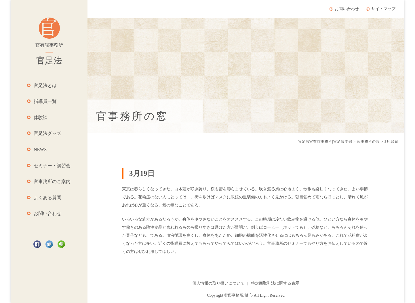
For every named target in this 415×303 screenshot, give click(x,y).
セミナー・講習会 (52, 165)
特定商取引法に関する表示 (275, 283)
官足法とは (45, 85)
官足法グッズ (47, 133)
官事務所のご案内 (52, 181)
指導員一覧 (45, 101)
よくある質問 (47, 197)
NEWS (40, 149)
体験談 (40, 117)
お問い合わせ (47, 213)
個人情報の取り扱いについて (218, 283)
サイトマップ (383, 9)
